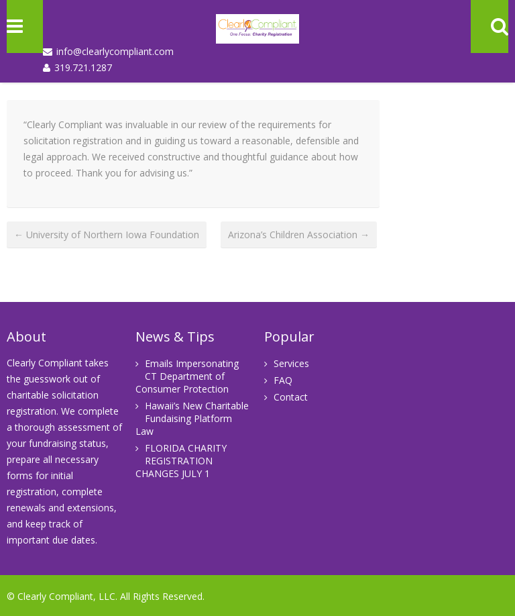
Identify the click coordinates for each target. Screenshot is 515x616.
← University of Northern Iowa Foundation (106, 234)
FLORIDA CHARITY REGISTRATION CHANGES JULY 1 (181, 461)
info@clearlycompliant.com (115, 51)
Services (291, 363)
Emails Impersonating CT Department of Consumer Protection (187, 376)
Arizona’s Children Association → (298, 234)
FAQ (283, 380)
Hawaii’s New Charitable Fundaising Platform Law (192, 418)
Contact (291, 397)
